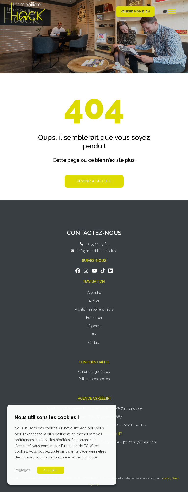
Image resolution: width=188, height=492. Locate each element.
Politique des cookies (94, 379)
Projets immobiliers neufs (94, 309)
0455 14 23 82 (97, 244)
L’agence (94, 326)
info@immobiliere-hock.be (97, 251)
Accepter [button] (50, 470)
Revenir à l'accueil (94, 181)
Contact (94, 343)
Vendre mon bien (135, 11)
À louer (94, 301)
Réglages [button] (22, 470)
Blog (94, 334)
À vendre (94, 293)
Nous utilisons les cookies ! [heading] (47, 417)
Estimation (94, 318)
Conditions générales (94, 372)
